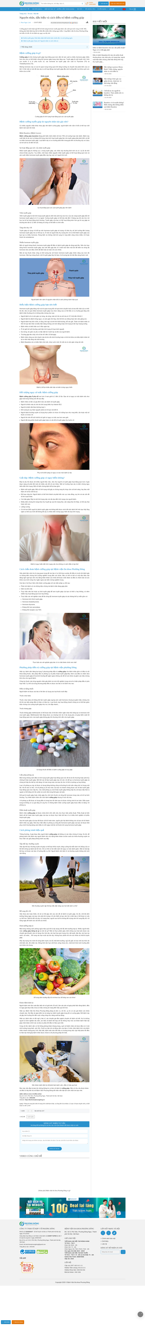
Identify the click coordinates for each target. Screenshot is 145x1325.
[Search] (82, 3)
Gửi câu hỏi (103, 3)
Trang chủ (23, 13)
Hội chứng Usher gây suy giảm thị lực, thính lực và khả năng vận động (112, 81)
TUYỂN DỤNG (101, 9)
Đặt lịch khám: (73, 1272)
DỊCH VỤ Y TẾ (24, 9)
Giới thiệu (105, 1241)
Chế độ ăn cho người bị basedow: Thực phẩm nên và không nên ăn (113, 93)
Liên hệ (104, 1244)
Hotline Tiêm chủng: (75, 1268)
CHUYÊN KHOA (37, 9)
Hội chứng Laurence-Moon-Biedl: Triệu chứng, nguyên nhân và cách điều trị (113, 69)
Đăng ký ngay (54, 1148)
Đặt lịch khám (18, 1322)
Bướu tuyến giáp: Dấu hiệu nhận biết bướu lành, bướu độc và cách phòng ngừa (47, 38)
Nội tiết (36, 13)
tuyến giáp (31, 1116)
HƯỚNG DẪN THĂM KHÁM (65, 9)
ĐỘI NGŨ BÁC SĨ (50, 9)
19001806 (32, 1098)
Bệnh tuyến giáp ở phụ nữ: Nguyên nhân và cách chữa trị (40, 41)
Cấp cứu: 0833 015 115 (117, 3)
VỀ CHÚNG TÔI (90, 9)
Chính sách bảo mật (108, 1238)
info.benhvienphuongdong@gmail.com (34, 1244)
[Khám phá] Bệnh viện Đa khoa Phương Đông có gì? (54, 1190)
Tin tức (30, 13)
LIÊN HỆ (111, 9)
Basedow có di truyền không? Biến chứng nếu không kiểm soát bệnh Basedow (114, 105)
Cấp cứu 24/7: (74, 1265)
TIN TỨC (79, 9)
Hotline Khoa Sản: (75, 1270)
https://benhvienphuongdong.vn (35, 1100)
